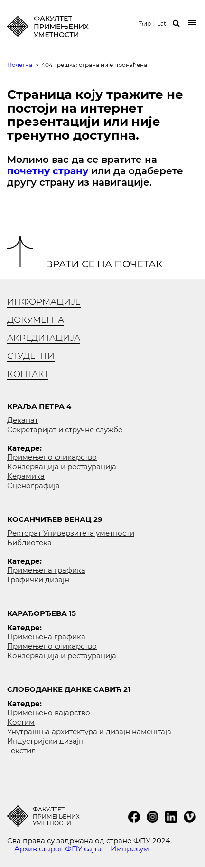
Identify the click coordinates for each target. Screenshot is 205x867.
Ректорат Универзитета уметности (70, 533)
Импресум (130, 848)
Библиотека (29, 542)
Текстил (21, 750)
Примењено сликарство (52, 457)
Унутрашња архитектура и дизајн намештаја (89, 731)
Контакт (27, 374)
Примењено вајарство (48, 712)
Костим (21, 722)
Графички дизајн (38, 579)
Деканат (22, 420)
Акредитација (43, 338)
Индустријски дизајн (45, 740)
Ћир (145, 24)
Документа (35, 320)
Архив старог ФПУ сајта (58, 848)
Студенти (31, 356)
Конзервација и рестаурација (61, 466)
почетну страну (47, 171)
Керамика (26, 476)
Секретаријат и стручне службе (64, 429)
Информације (44, 302)
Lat (161, 24)
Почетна (19, 64)
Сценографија (33, 485)
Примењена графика (46, 570)
